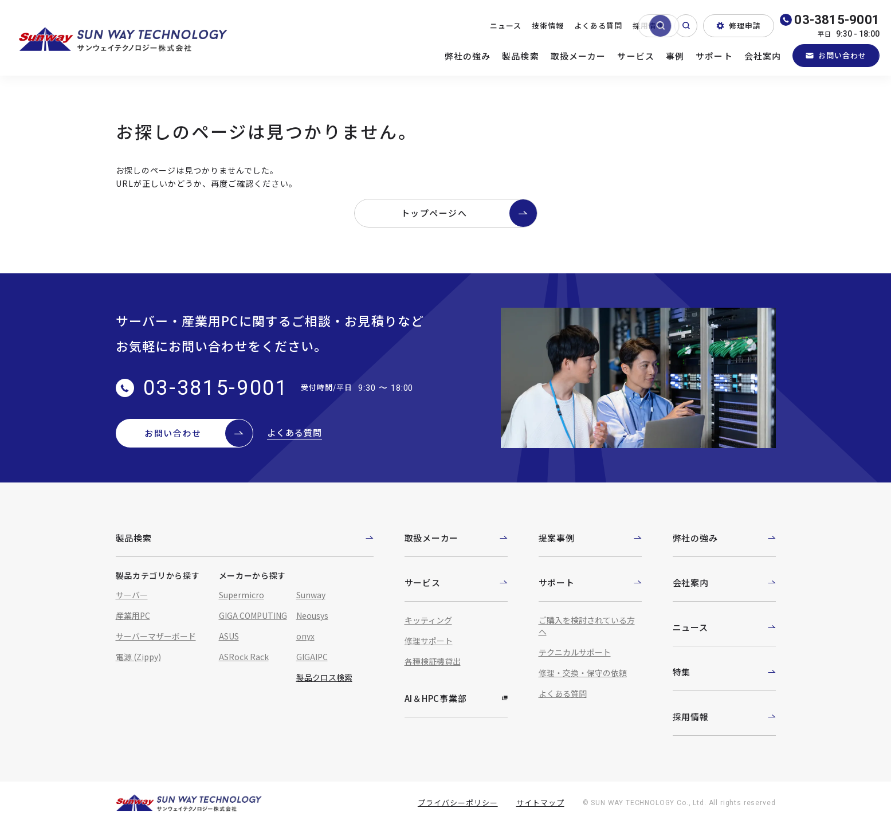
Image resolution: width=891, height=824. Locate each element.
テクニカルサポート (575, 652)
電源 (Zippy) (138, 656)
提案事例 (590, 538)
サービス (635, 56)
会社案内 (763, 56)
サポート (714, 56)
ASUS (229, 636)
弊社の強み (468, 56)
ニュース (505, 25)
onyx (305, 636)
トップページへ (469, 213)
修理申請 (738, 25)
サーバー (132, 595)
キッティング (428, 620)
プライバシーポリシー (458, 802)
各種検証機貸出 (433, 661)
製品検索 (520, 56)
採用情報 (649, 25)
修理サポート (429, 640)
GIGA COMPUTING (253, 615)
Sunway (310, 595)
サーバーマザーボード (156, 636)
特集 (724, 672)
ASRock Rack (244, 656)
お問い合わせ (836, 55)
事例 (675, 56)
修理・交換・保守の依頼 (583, 672)
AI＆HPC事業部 (456, 698)
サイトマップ (540, 802)
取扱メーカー (578, 56)
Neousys (312, 615)
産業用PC (133, 615)
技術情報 (548, 25)
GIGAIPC (312, 656)
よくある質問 (598, 25)
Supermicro (241, 595)
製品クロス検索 (324, 677)
